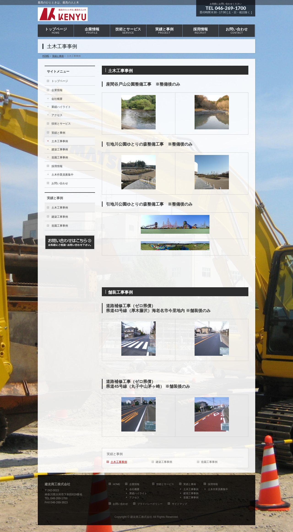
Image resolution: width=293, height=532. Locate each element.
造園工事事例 (209, 462)
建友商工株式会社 (141, 516)
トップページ (60, 81)
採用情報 (57, 166)
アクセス (57, 115)
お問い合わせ (60, 183)
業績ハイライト (61, 107)
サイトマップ (179, 503)
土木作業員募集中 (62, 174)
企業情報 (57, 90)
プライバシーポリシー (150, 503)
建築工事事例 (164, 462)
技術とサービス (61, 123)
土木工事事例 (119, 462)
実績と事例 (115, 454)
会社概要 (57, 98)
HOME (116, 484)
